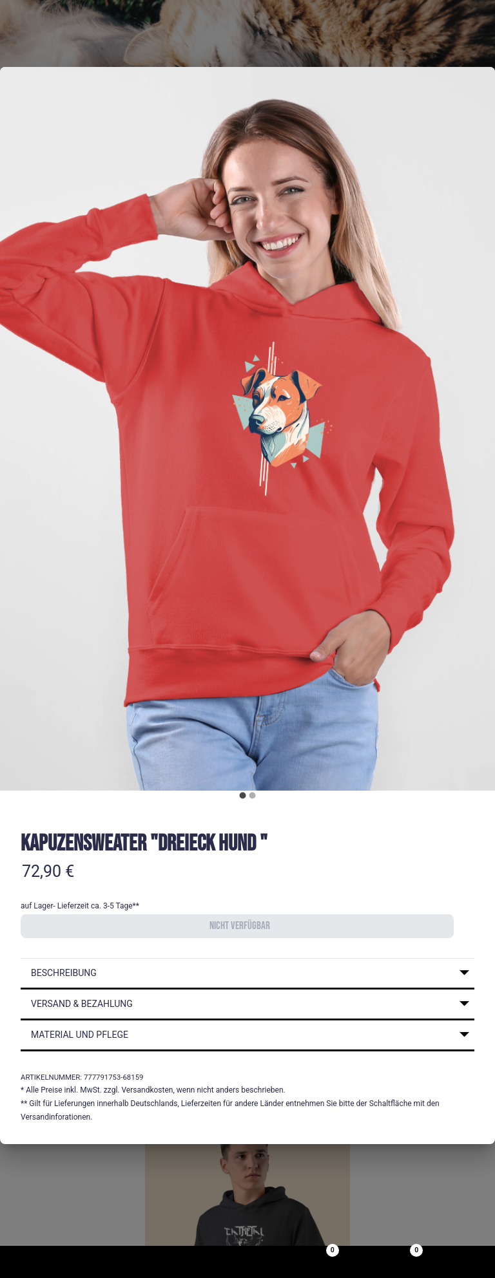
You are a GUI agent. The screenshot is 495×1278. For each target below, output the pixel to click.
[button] (247, 974)
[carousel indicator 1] (243, 795)
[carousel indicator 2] (252, 795)
